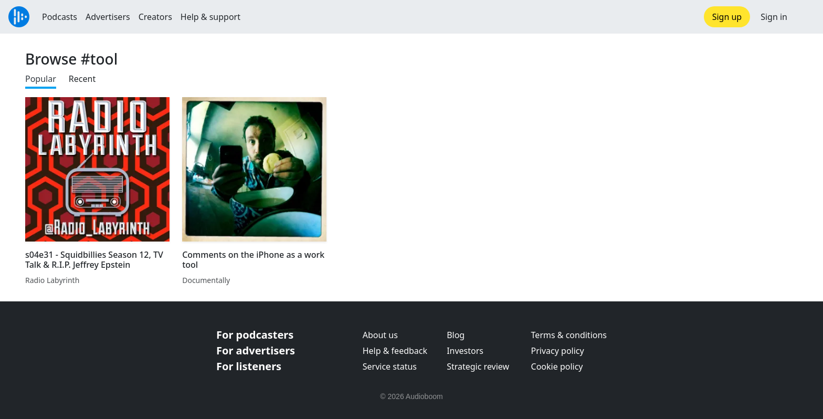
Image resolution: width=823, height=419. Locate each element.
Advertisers (108, 17)
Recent (82, 79)
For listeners (248, 366)
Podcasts (59, 17)
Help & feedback (395, 351)
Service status (390, 366)
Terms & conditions (569, 335)
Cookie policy (557, 366)
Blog (456, 335)
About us (380, 335)
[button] (805, 16)
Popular (40, 79)
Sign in (774, 17)
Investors (465, 351)
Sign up (727, 17)
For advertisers (255, 350)
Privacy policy (557, 351)
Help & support (210, 17)
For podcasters (254, 335)
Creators (155, 17)
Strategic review (478, 366)
